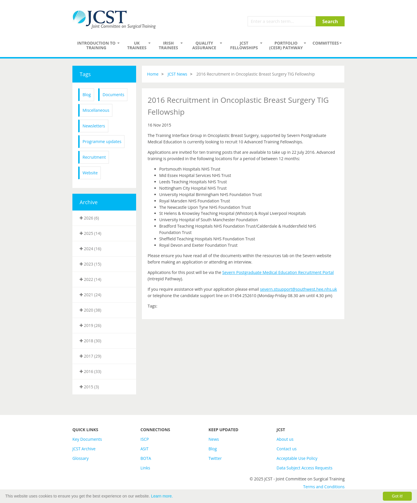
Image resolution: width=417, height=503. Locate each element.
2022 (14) (90, 279)
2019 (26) (90, 325)
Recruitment (94, 157)
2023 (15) (90, 264)
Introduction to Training (96, 45)
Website (90, 172)
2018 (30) (90, 340)
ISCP (144, 439)
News (214, 439)
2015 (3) (89, 386)
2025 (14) (90, 233)
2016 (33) (90, 371)
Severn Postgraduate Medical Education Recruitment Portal (278, 272)
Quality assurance (204, 45)
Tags (85, 74)
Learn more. (162, 496)
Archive (89, 202)
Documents (113, 94)
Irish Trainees (168, 45)
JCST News (177, 74)
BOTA (145, 458)
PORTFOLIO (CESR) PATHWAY (286, 45)
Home (153, 74)
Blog (87, 94)
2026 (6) (89, 218)
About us (285, 439)
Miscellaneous (96, 110)
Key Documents (87, 439)
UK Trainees (136, 45)
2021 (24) (90, 294)
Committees (325, 43)
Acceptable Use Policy (297, 458)
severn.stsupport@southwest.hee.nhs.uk (298, 289)
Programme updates (102, 141)
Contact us (287, 448)
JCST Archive (84, 448)
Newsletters (94, 126)
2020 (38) (90, 310)
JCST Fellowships (244, 45)
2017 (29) (90, 356)
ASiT (144, 448)
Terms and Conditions (324, 486)
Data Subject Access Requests (304, 468)
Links (145, 468)
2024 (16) (90, 248)
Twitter (215, 458)
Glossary (80, 458)
